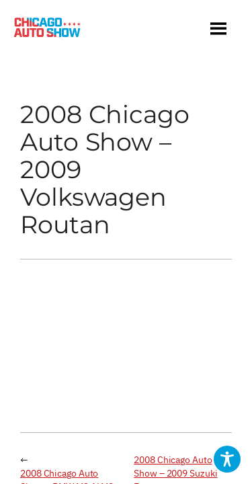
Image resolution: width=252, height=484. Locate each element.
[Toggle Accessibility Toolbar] (227, 459)
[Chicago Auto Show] (47, 30)
